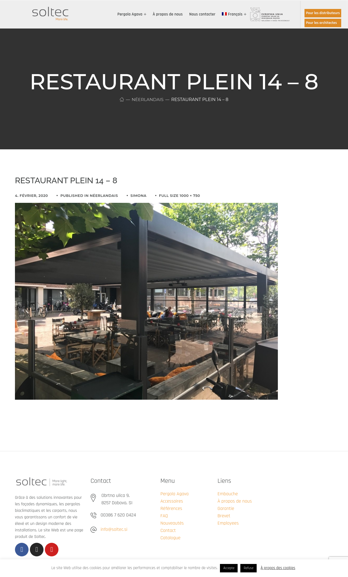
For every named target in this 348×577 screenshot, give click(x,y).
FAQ (164, 516)
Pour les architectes (321, 22)
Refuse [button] (248, 568)
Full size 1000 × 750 (179, 195)
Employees (228, 523)
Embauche (227, 494)
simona (138, 195)
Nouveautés (172, 523)
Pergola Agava (174, 494)
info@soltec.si (114, 529)
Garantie (225, 508)
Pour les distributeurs (323, 13)
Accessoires (171, 501)
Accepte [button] (228, 568)
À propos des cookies (278, 567)
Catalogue (170, 538)
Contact (168, 530)
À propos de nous (234, 501)
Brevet (223, 516)
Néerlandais (147, 99)
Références (171, 508)
